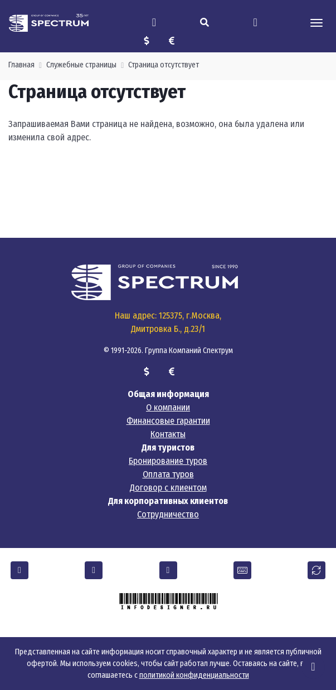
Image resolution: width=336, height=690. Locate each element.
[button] (19, 570)
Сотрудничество (168, 514)
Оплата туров (168, 474)
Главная (21, 65)
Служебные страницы (81, 65)
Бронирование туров (168, 461)
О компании (168, 407)
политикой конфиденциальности (194, 675)
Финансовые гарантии (168, 420)
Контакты (168, 434)
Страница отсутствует (163, 65)
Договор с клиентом (168, 487)
